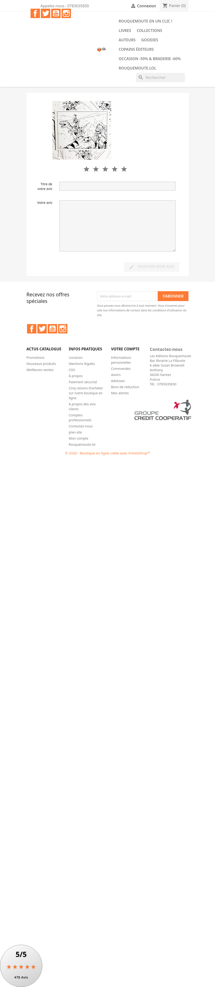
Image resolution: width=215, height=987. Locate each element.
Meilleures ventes (40, 370)
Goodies (149, 40)
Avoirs (116, 374)
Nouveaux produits (41, 363)
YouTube (56, 13)
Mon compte (78, 438)
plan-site (75, 432)
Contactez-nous (81, 426)
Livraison (76, 357)
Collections (149, 30)
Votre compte (125, 349)
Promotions (36, 357)
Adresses (118, 381)
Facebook (35, 13)
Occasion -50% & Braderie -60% (150, 58)
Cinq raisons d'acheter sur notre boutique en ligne (86, 393)
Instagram (66, 13)
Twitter (45, 13)
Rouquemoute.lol (137, 68)
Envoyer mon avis (151, 267)
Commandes (121, 368)
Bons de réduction (125, 387)
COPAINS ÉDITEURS (136, 49)
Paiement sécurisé (83, 382)
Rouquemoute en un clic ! (145, 21)
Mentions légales (82, 363)
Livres (125, 30)
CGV (72, 370)
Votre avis (44, 202)
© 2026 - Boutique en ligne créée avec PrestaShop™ (107, 453)
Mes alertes (120, 393)
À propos (76, 376)
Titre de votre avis (45, 186)
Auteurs (127, 40)
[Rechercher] (160, 77)
